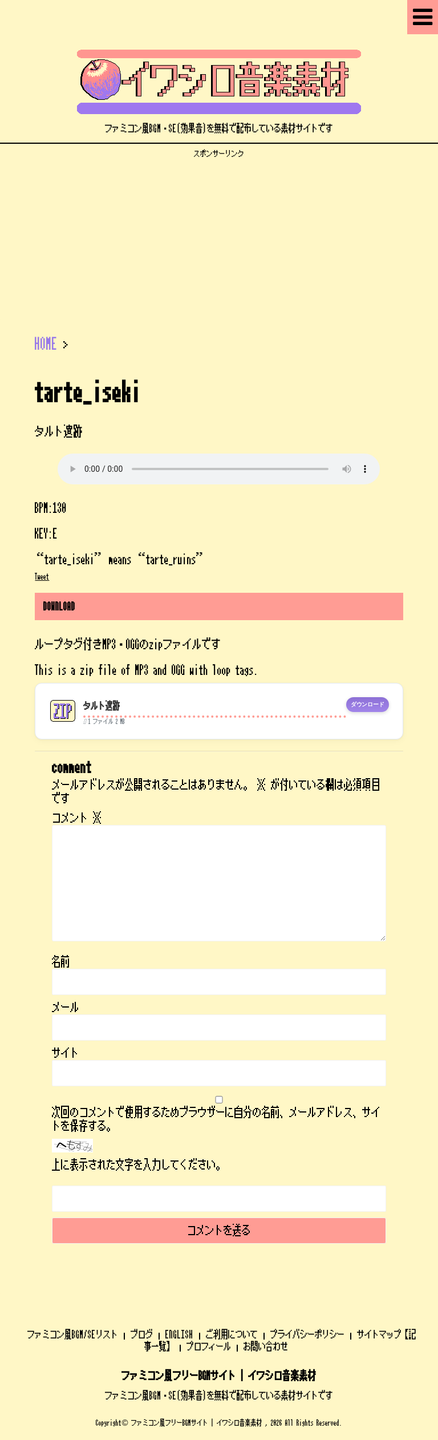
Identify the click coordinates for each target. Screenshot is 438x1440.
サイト (65, 1053)
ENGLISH (179, 1334)
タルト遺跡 (101, 706)
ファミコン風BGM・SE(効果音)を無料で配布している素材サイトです (219, 1395)
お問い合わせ (266, 1346)
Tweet (42, 576)
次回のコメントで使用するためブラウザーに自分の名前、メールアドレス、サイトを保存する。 (216, 1119)
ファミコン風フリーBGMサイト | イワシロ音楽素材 (219, 1376)
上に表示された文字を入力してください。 (138, 1165)
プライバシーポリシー (307, 1334)
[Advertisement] (219, 238)
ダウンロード (367, 704)
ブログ (142, 1334)
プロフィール (208, 1346)
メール (65, 1007)
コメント (77, 818)
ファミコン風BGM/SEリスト (72, 1334)
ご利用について (232, 1334)
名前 (61, 962)
